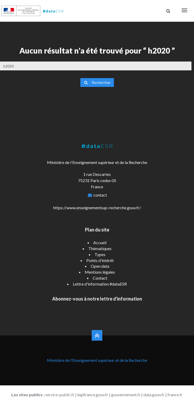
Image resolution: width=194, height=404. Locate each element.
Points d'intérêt (100, 260)
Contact (100, 277)
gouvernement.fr (126, 394)
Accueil (99, 242)
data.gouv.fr (154, 394)
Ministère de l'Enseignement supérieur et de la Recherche (97, 360)
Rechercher (97, 82)
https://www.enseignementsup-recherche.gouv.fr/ (97, 207)
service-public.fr (59, 394)
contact (100, 194)
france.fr (175, 394)
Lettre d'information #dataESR (100, 283)
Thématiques (100, 248)
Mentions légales (100, 272)
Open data (100, 266)
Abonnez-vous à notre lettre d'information (97, 299)
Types (100, 254)
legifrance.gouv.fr (92, 394)
